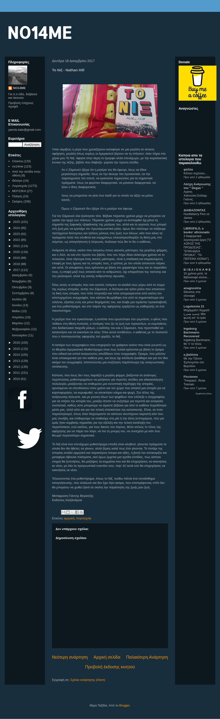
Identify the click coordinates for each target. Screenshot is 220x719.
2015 (17, 349)
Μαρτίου (18, 323)
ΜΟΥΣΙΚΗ (19, 191)
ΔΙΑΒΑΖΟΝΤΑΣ (195, 210)
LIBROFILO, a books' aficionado (197, 230)
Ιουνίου (17, 305)
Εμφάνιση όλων (204, 393)
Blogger (124, 705)
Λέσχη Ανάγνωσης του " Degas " (197, 186)
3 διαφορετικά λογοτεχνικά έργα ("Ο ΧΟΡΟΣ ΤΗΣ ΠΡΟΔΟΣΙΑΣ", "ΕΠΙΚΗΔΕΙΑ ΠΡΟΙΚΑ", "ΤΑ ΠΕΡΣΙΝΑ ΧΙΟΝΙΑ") (197, 247)
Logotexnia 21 (194, 306)
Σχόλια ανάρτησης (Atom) (87, 680)
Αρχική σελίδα (106, 657)
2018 (17, 264)
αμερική (69, 518)
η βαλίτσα (191, 354)
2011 (17, 372)
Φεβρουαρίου (21, 329)
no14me (17, 166)
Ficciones (191, 376)
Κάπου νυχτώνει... (195, 173)
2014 (17, 354)
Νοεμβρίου (20, 281)
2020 (17, 252)
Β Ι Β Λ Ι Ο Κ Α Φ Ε (197, 269)
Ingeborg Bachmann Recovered (191, 332)
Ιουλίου (17, 299)
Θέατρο (17, 180)
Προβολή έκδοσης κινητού (110, 667)
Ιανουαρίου (20, 335)
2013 (17, 361)
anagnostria (192, 288)
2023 (17, 234)
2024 (17, 228)
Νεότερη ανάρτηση (70, 657)
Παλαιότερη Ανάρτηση (147, 657)
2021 (17, 246)
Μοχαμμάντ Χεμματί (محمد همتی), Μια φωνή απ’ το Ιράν (196, 314)
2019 (17, 258)
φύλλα (188, 169)
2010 (17, 379)
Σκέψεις (17, 201)
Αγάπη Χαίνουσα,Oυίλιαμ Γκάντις (195, 195)
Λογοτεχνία (83, 518)
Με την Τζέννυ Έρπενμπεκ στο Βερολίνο (194, 362)
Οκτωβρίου (20, 287)
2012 (17, 366)
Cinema (17, 161)
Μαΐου (16, 311)
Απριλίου (18, 317)
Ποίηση (17, 196)
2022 (17, 240)
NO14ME (39, 32)
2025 (17, 222)
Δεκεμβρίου (20, 275)
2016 (17, 342)
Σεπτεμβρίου (21, 293)
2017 (17, 270)
